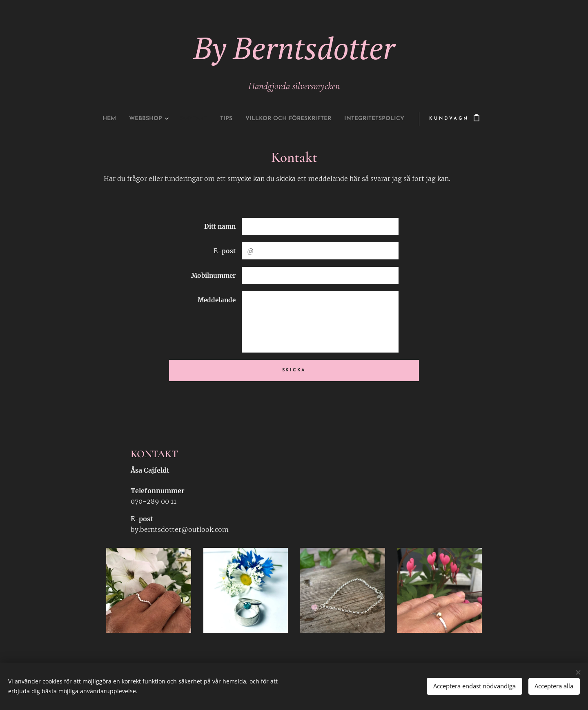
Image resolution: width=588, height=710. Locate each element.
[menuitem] (88, 119)
